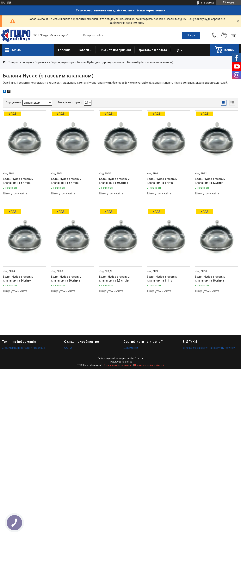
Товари (83, 50)
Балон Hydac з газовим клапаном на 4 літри (162, 180)
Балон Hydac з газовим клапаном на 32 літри (210, 180)
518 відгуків (207, 2)
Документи (130, 347)
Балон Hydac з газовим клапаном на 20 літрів (66, 278)
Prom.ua (139, 358)
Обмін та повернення (115, 50)
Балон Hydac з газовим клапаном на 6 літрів (18, 180)
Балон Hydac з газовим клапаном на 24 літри (18, 278)
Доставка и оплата (153, 50)
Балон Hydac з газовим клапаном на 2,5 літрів (114, 278)
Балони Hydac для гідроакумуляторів (101, 62)
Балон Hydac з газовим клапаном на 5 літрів (66, 180)
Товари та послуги (20, 62)
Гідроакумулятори (62, 62)
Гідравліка (41, 62)
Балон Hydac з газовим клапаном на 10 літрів (210, 278)
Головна (64, 50)
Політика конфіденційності (149, 365)
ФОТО (68, 347)
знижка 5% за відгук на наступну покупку (209, 347)
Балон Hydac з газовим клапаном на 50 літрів (114, 180)
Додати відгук (224, 35)
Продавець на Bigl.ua (120, 361)
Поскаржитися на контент (118, 365)
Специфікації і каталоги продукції (23, 347)
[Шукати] (191, 35)
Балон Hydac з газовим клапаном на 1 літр (162, 278)
